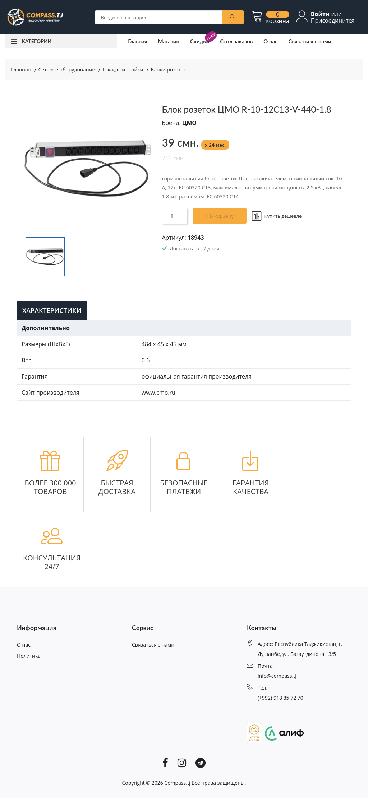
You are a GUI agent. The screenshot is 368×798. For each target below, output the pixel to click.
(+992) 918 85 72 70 (280, 697)
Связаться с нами (309, 41)
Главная (137, 41)
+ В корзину (219, 215)
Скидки (199, 41)
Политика (29, 655)
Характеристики (52, 310)
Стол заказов (236, 41)
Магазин (168, 41)
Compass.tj (177, 782)
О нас (270, 41)
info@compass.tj (277, 675)
